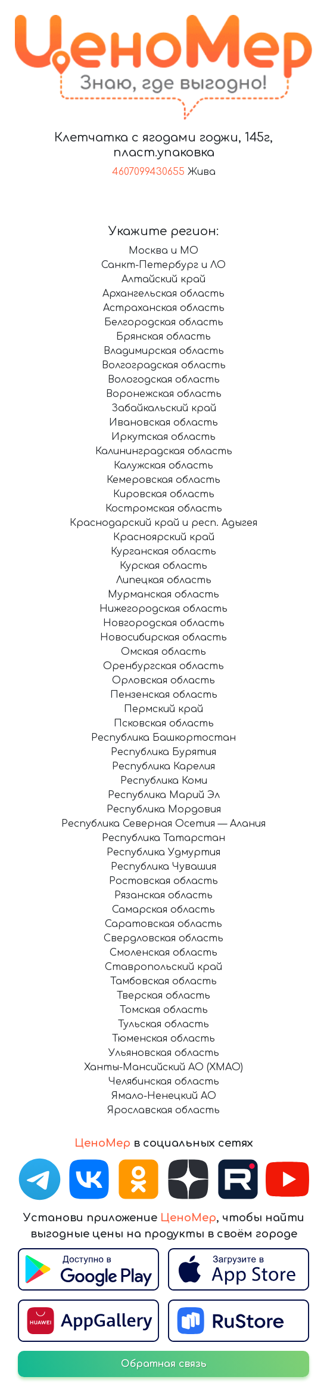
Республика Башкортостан (163, 737)
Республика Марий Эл (164, 795)
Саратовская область (163, 924)
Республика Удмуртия (163, 852)
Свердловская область (163, 938)
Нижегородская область (163, 608)
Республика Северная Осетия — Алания (163, 823)
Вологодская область (164, 379)
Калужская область (163, 465)
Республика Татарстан (163, 838)
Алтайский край (163, 279)
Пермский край (163, 709)
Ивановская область (163, 422)
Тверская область (163, 995)
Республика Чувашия (163, 866)
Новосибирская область (163, 637)
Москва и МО (163, 250)
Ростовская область (163, 881)
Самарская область (163, 909)
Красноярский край (163, 537)
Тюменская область (163, 1038)
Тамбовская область (163, 981)
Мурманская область (163, 594)
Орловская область (163, 680)
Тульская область (163, 1024)
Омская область (163, 651)
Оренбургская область (163, 666)
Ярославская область (163, 1110)
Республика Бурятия (163, 752)
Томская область (164, 1010)
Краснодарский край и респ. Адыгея (163, 523)
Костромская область (163, 508)
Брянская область (163, 336)
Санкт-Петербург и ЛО (163, 265)
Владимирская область (164, 351)
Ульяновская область (163, 1053)
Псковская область (164, 723)
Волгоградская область (164, 365)
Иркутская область (163, 437)
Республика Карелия (163, 766)
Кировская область (163, 494)
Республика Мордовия (164, 809)
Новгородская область (164, 623)
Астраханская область (164, 308)
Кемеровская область (163, 480)
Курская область (163, 566)
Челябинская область (163, 1081)
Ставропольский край (163, 967)
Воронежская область (164, 394)
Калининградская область (163, 451)
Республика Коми (163, 780)
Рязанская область (163, 895)
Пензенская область (163, 694)
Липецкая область (163, 580)
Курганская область (163, 551)
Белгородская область (163, 322)
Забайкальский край (163, 408)
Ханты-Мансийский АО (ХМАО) (163, 1067)
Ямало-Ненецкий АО (163, 1096)
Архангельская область (163, 293)
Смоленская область (163, 952)
